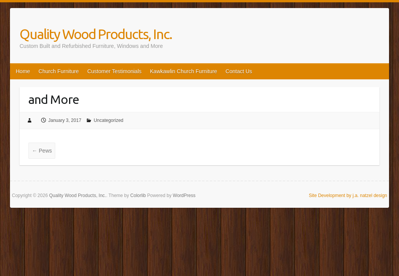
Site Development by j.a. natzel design (348, 195)
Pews (42, 151)
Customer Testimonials (114, 71)
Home (23, 71)
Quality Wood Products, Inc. (96, 34)
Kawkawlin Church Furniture (183, 71)
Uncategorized (108, 120)
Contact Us (239, 71)
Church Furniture (58, 71)
